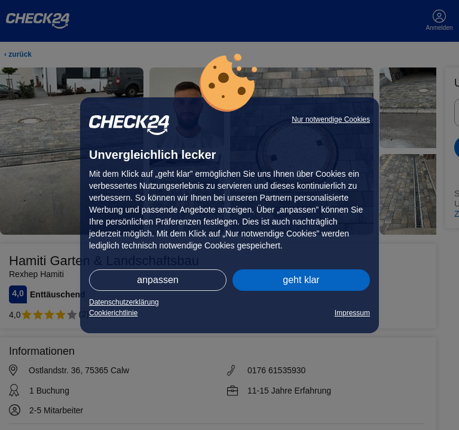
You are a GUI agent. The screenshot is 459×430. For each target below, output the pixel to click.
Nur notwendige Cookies (331, 119)
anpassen (157, 280)
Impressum (352, 313)
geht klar (301, 280)
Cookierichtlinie (113, 313)
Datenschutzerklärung (124, 302)
